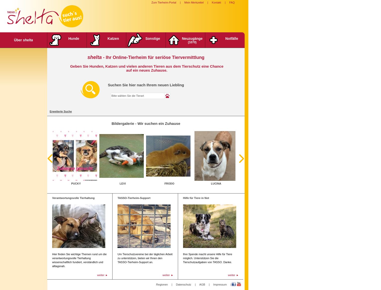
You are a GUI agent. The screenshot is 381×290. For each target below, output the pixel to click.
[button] (167, 96)
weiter (100, 275)
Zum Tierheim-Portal (164, 2)
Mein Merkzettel (194, 2)
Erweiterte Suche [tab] (61, 111)
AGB (202, 284)
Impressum (220, 284)
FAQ (232, 2)
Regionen (162, 284)
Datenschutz (183, 284)
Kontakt (216, 2)
